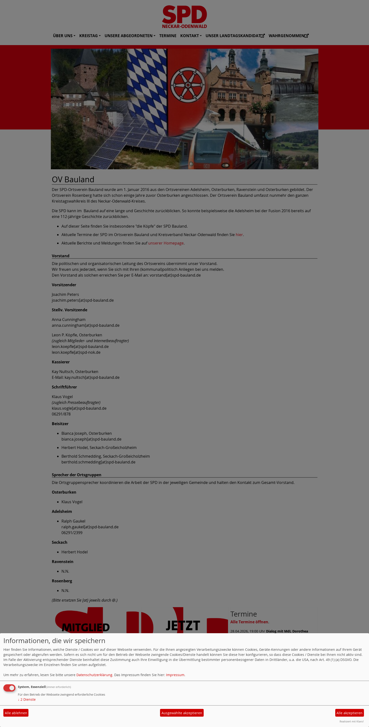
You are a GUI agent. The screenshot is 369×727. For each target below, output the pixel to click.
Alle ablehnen (16, 713)
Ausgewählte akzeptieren (181, 713)
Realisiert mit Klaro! (352, 721)
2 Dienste (27, 699)
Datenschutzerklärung (94, 675)
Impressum (175, 675)
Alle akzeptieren (349, 713)
